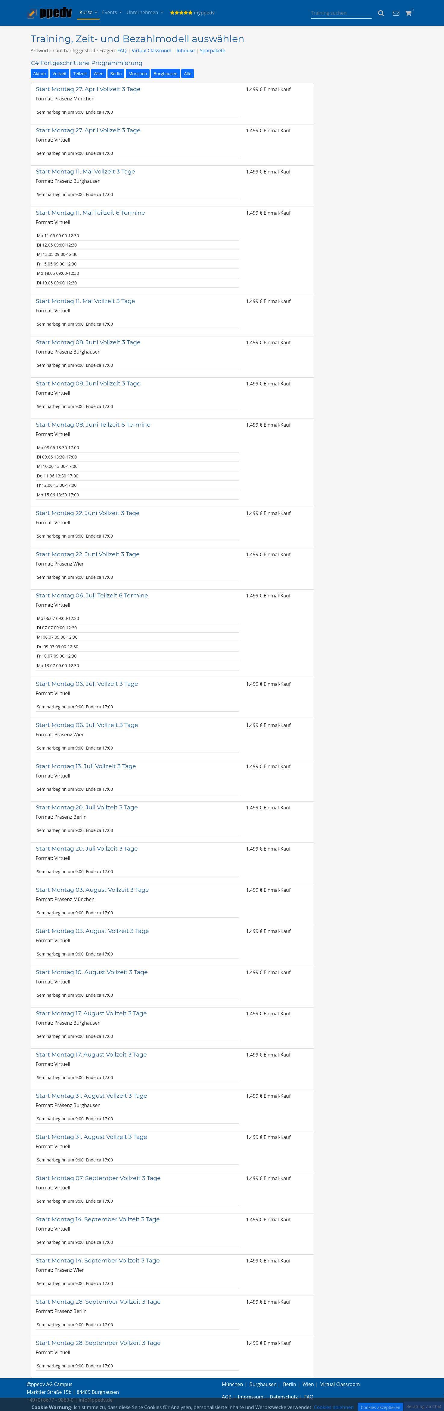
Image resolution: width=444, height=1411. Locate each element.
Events (110, 12)
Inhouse (185, 50)
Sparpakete (212, 50)
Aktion (39, 73)
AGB (226, 1397)
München (138, 73)
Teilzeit (80, 73)
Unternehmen (143, 12)
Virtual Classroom (152, 50)
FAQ (122, 50)
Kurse (86, 12)
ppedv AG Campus (49, 1384)
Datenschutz (284, 1397)
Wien (99, 73)
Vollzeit (59, 73)
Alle (187, 73)
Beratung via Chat (423, 1406)
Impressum (250, 1397)
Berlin (116, 73)
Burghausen (165, 73)
